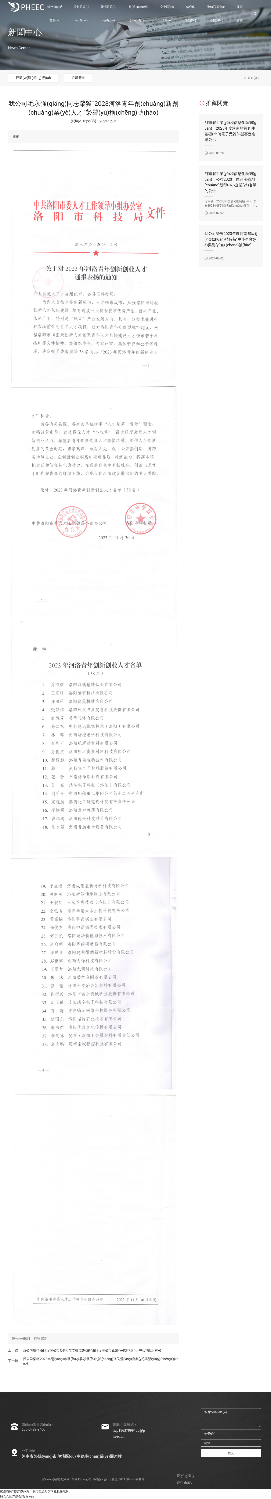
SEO (122, 1479)
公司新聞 (78, 78)
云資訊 (113, 1479)
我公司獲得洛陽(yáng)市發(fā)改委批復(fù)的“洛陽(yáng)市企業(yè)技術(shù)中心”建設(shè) (92, 1350)
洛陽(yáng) (100, 1479)
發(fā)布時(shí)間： (84, 121)
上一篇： (15, 1350)
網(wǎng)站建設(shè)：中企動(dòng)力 (67, 1479)
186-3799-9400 (33, 1429)
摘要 (15, 137)
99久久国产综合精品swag (17, 1496)
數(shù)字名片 (135, 1479)
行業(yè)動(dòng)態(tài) (33, 78)
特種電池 (40, 1338)
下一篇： (15, 1361)
